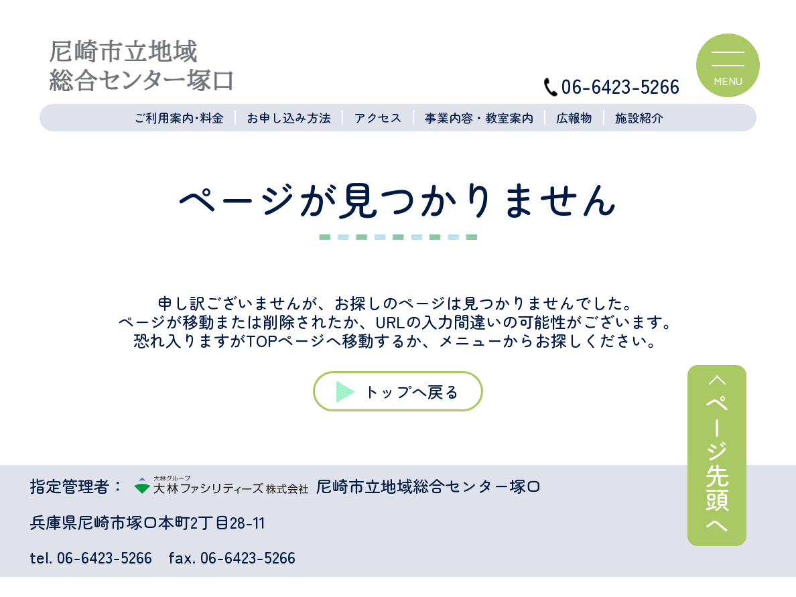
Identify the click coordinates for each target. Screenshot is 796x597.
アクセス (378, 118)
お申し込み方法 (289, 118)
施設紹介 (639, 118)
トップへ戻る (411, 391)
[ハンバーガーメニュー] (728, 65)
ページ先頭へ (717, 463)
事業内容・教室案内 (479, 118)
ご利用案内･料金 (178, 118)
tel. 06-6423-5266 (90, 556)
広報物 (574, 118)
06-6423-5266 (611, 85)
